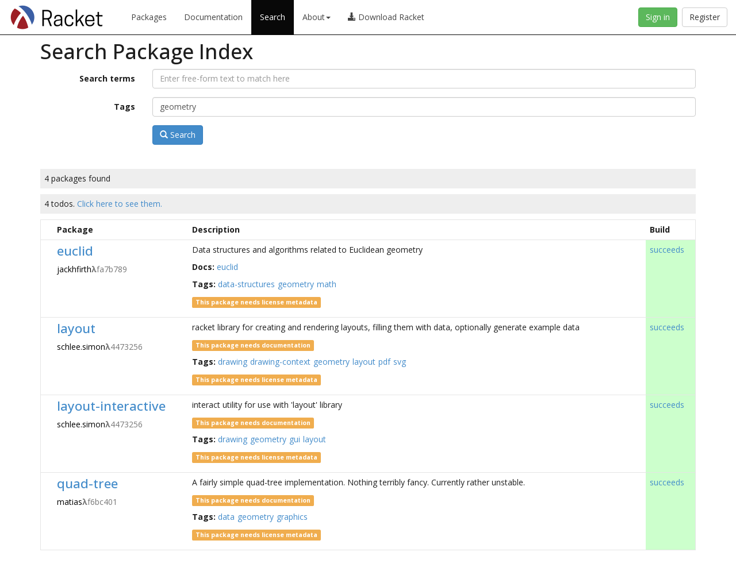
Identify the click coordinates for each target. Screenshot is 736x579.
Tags (124, 106)
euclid (75, 251)
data (226, 516)
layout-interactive (111, 406)
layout (76, 328)
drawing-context (280, 361)
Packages (149, 16)
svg (399, 361)
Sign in (658, 16)
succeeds (667, 249)
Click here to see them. (119, 203)
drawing (232, 361)
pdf (384, 361)
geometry (296, 284)
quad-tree (87, 483)
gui (294, 439)
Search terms (107, 78)
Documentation (213, 16)
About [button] (316, 16)
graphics (292, 516)
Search (272, 16)
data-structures (246, 284)
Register (704, 16)
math (326, 284)
